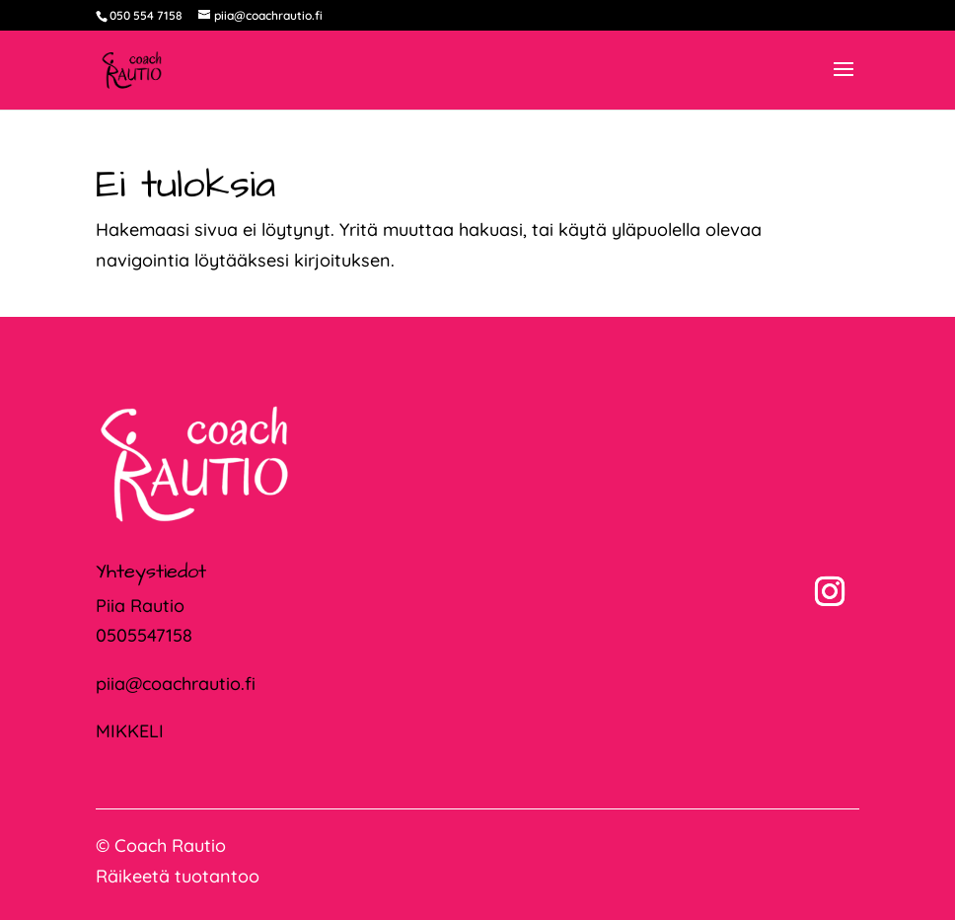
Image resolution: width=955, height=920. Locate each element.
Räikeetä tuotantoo (177, 876)
